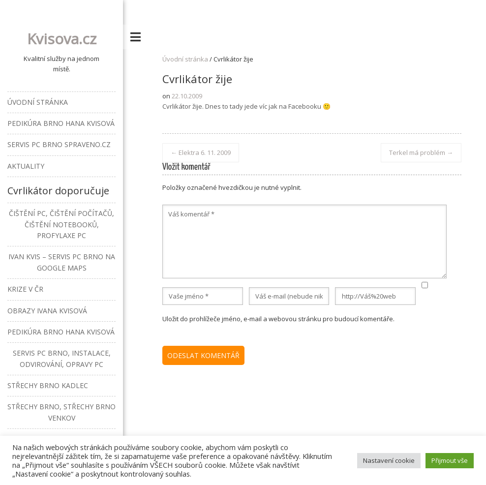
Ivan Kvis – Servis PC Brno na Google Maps (61, 262)
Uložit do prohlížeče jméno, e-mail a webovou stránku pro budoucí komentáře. (278, 318)
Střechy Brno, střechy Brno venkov (61, 412)
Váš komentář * (304, 241)
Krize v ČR (25, 289)
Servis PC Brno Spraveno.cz (59, 144)
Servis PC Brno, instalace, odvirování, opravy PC (62, 358)
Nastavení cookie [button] (389, 460)
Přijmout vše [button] (449, 460)
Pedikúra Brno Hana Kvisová (61, 123)
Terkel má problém (421, 152)
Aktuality (25, 166)
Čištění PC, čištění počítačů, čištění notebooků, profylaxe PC (61, 224)
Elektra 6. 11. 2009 (201, 152)
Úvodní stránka (185, 59)
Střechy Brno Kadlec (47, 385)
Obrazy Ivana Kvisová (47, 310)
